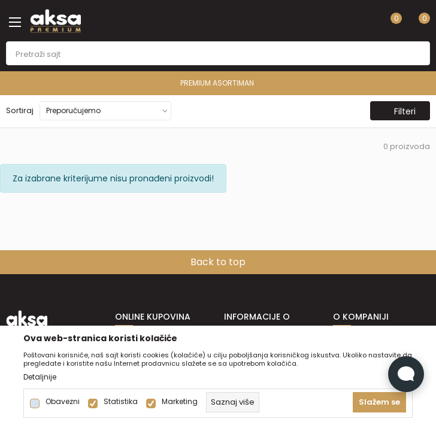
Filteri (399, 111)
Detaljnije (39, 377)
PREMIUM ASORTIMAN (217, 83)
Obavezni (63, 401)
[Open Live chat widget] (406, 374)
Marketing (180, 401)
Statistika (121, 401)
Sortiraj (20, 110)
